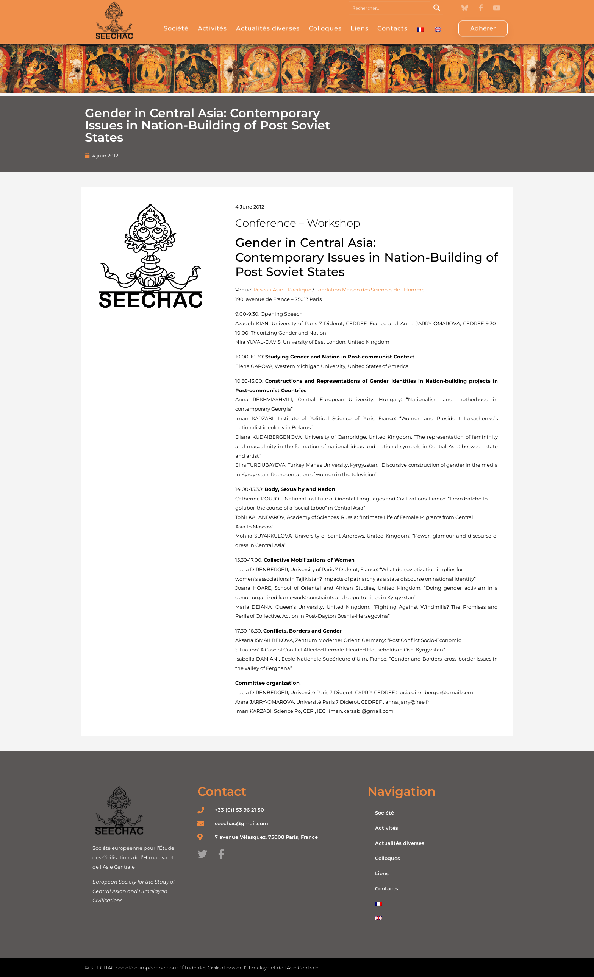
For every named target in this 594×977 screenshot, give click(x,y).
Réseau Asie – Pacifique (282, 290)
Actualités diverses (268, 22)
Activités (212, 22)
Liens (359, 22)
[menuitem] (420, 24)
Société (176, 22)
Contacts (392, 22)
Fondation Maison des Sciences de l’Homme (370, 290)
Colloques (325, 22)
